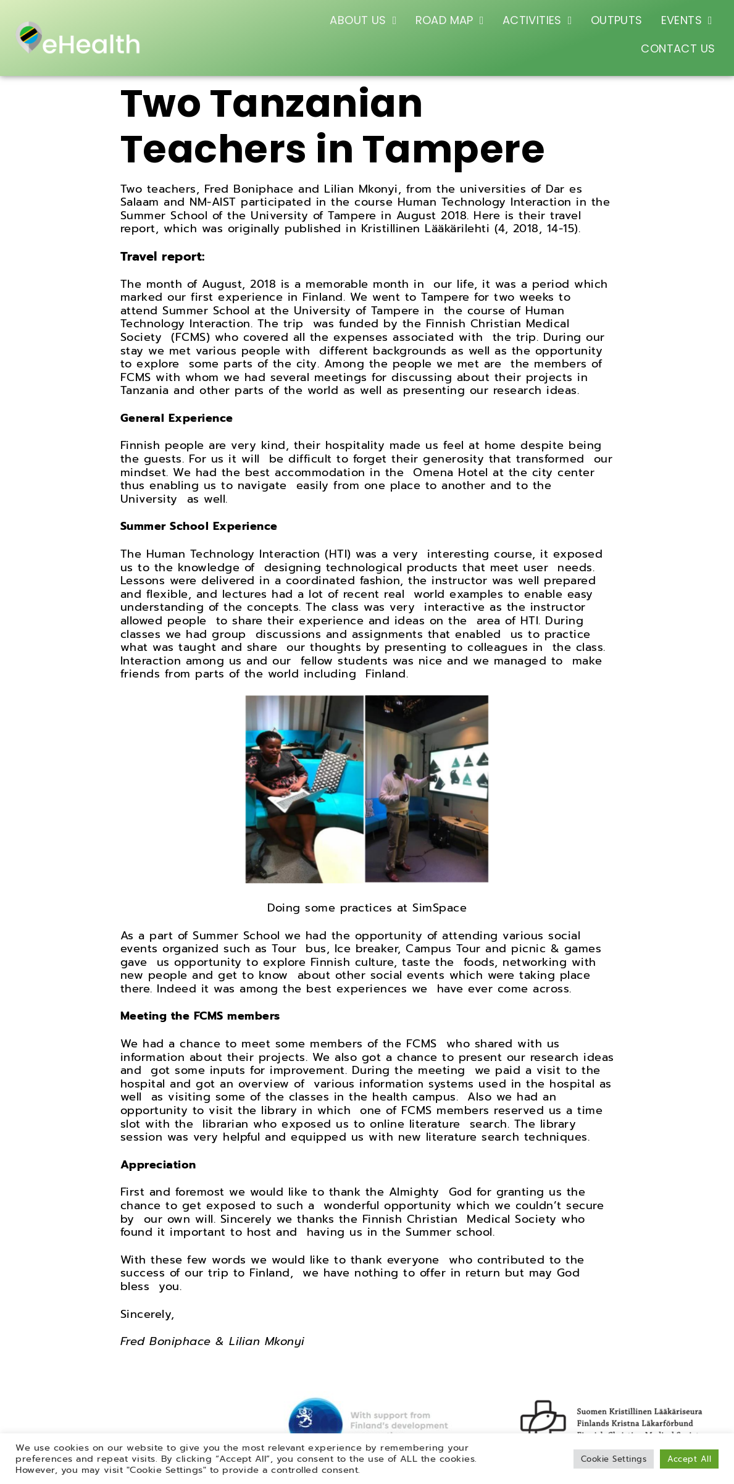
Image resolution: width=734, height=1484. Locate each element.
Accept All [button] (689, 1459)
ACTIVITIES (537, 20)
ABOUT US (363, 20)
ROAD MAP (449, 20)
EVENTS (686, 20)
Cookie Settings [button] (614, 1459)
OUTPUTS (617, 20)
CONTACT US (678, 48)
